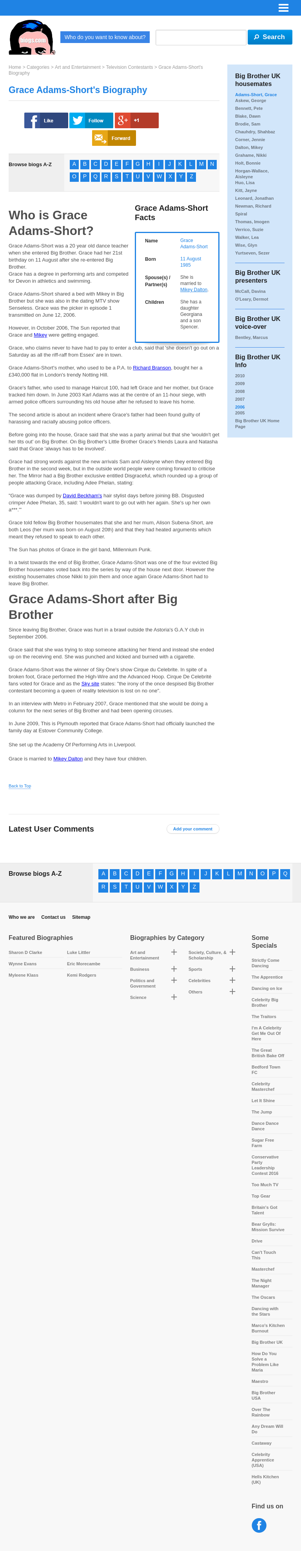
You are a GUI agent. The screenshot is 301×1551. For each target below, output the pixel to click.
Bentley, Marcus (251, 337)
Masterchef (263, 1269)
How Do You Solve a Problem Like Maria (265, 1361)
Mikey (40, 335)
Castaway (262, 1443)
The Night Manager (262, 1283)
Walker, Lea (247, 237)
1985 (185, 265)
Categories (38, 67)
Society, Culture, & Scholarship (208, 955)
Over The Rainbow (261, 1412)
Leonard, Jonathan (254, 198)
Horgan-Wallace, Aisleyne (252, 174)
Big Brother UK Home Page (257, 423)
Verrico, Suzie (249, 229)
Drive (257, 1241)
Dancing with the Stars (265, 1311)
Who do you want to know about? (105, 37)
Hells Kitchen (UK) (265, 1479)
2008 (240, 391)
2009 (240, 383)
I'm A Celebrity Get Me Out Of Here (266, 1033)
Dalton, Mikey (249, 147)
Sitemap (81, 917)
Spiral (241, 214)
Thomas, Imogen (252, 221)
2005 (240, 413)
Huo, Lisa (245, 182)
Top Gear (261, 1196)
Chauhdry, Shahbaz (255, 131)
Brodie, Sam (247, 124)
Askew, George (250, 100)
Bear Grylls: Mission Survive (268, 1227)
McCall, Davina (250, 291)
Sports (195, 969)
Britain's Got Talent (264, 1210)
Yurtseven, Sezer (252, 253)
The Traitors (264, 1016)
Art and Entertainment (78, 67)
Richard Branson (152, 368)
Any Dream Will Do (267, 1429)
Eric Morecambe (83, 963)
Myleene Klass (23, 975)
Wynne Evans (22, 963)
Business (139, 969)
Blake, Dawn (248, 116)
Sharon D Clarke (25, 952)
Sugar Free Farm (263, 1143)
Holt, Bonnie (248, 163)
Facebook (259, 1525)
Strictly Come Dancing (265, 963)
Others (195, 992)
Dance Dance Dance (265, 1126)
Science (138, 997)
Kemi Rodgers (81, 975)
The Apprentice (267, 977)
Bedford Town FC (266, 1070)
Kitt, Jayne (246, 190)
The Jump (262, 1112)
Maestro (260, 1381)
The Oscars (263, 1297)
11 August (190, 259)
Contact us (53, 917)
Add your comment (192, 829)
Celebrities (199, 980)
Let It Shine (263, 1100)
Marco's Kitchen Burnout (268, 1328)
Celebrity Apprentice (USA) (263, 1460)
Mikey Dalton (193, 289)
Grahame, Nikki (251, 155)
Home (15, 67)
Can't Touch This (264, 1255)
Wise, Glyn (246, 245)
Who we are (22, 917)
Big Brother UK (267, 1342)
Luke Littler (78, 952)
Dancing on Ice (267, 988)
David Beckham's (82, 495)
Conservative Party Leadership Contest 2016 (265, 1165)
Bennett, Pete (249, 108)
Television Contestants (129, 67)
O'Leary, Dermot (251, 299)
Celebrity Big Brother (265, 1002)
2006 (240, 407)
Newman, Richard (253, 206)
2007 (240, 399)
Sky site (91, 684)
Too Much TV (265, 1184)
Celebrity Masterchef (263, 1086)
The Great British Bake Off (268, 1053)
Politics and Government (143, 983)
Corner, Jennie (250, 139)
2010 (240, 375)
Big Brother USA (264, 1395)
